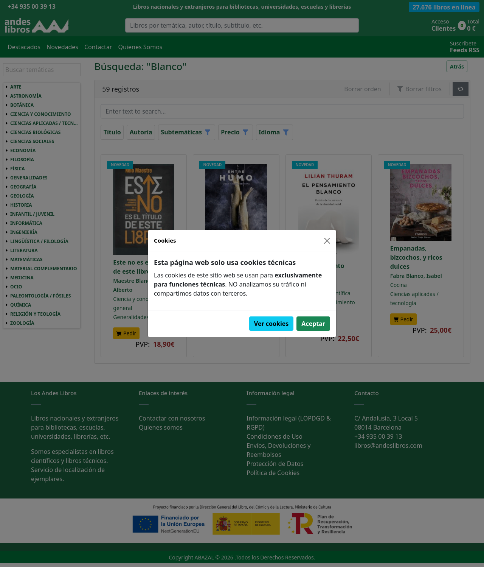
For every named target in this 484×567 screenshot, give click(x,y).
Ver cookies (271, 323)
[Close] (327, 241)
